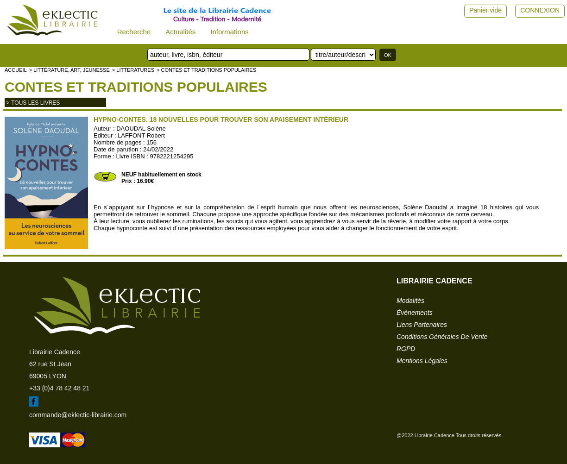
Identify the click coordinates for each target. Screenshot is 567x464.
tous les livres (35, 103)
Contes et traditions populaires (136, 86)
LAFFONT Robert (141, 135)
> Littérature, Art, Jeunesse (69, 70)
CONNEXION (540, 10)
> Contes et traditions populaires (206, 70)
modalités (410, 300)
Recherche (134, 32)
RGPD (406, 348)
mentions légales (422, 360)
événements (415, 312)
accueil (16, 70)
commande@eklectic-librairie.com (77, 415)
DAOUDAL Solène (140, 128)
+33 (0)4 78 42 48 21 (59, 388)
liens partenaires (422, 324)
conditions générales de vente (442, 336)
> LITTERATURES (133, 70)
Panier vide (485, 10)
